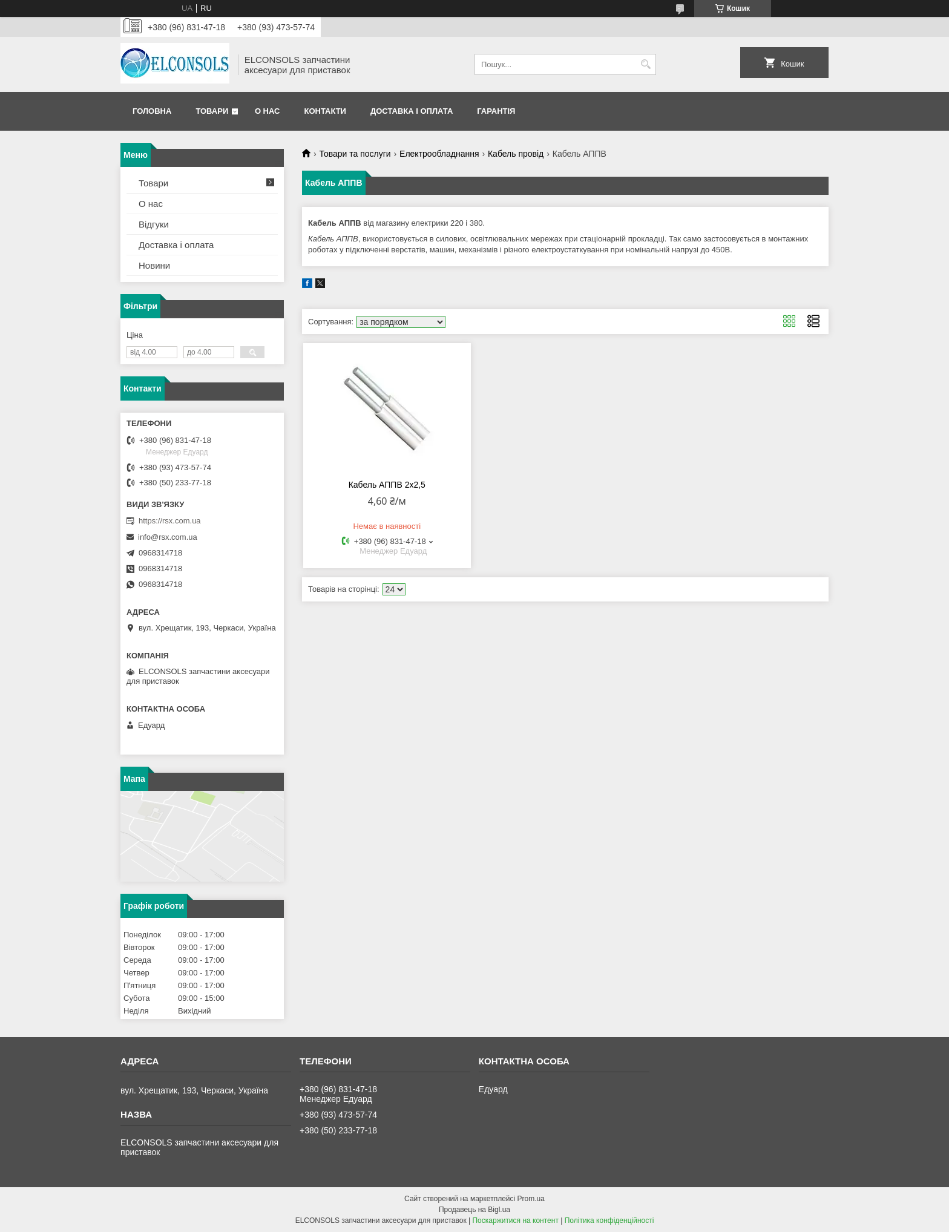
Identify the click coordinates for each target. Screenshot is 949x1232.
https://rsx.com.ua (170, 520)
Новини (154, 265)
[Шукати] (645, 64)
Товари (211, 111)
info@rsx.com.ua (167, 537)
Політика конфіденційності (609, 1220)
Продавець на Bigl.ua (474, 1209)
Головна (152, 111)
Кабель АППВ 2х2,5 (387, 485)
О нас (267, 111)
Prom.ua (531, 1198)
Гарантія (496, 111)
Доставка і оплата (411, 111)
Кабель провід (515, 154)
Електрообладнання (439, 154)
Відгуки (154, 224)
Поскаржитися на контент (515, 1220)
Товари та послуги (354, 154)
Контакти (325, 111)
